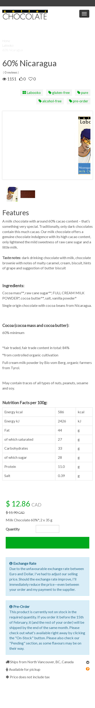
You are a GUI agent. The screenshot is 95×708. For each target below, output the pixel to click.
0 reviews (11, 72)
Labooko (7, 45)
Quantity (13, 529)
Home (6, 41)
